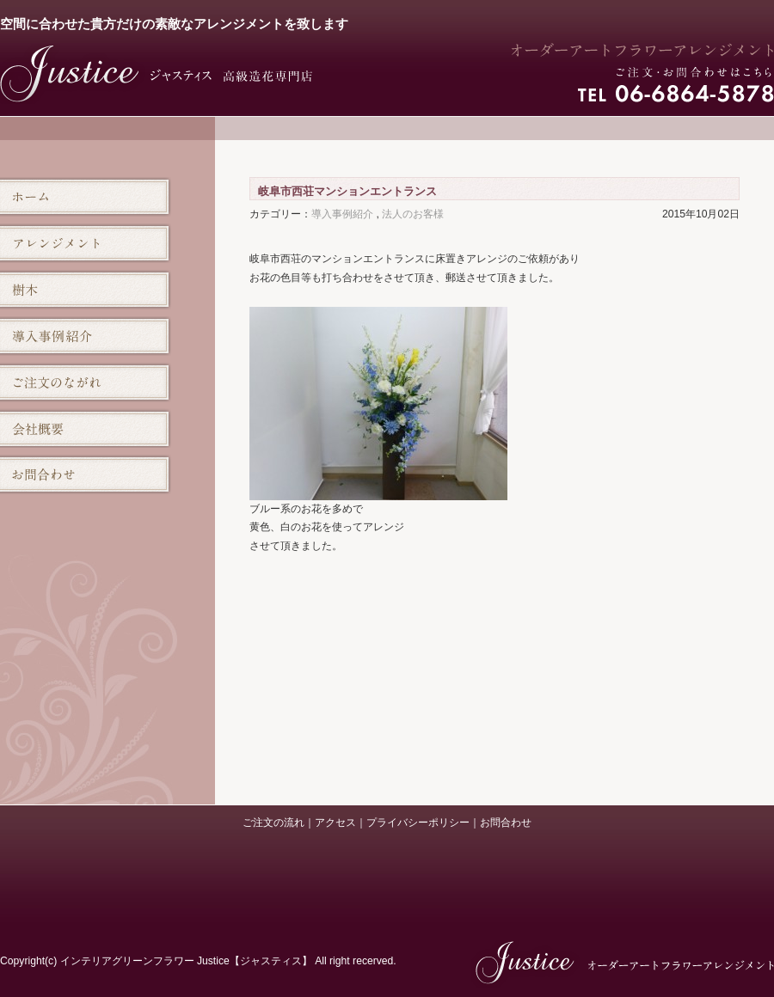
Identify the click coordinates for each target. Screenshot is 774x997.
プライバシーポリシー (418, 823)
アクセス (335, 823)
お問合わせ (505, 823)
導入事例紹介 (342, 214)
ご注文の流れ (273, 823)
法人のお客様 (413, 214)
